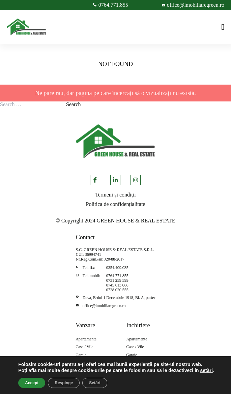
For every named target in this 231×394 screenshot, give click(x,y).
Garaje (81, 355)
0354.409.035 (117, 267)
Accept (31, 383)
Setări (94, 383)
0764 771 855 (117, 275)
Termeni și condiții (115, 195)
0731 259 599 (117, 280)
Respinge (64, 383)
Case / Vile (84, 347)
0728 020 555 (117, 289)
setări (206, 370)
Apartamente (86, 339)
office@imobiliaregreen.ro (104, 305)
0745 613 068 (117, 285)
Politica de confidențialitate (115, 204)
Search (73, 104)
